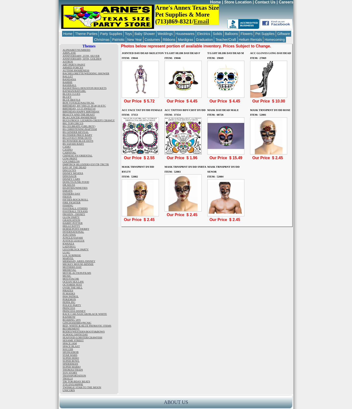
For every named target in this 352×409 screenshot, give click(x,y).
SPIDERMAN (70, 363)
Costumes (152, 40)
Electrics (203, 34)
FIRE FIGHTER (71, 202)
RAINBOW (69, 316)
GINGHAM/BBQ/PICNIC (77, 322)
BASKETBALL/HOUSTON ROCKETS (85, 88)
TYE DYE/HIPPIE (73, 384)
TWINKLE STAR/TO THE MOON (82, 387)
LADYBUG (69, 246)
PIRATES (68, 290)
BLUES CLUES (71, 93)
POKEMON (69, 299)
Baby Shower (144, 34)
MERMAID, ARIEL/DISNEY (79, 261)
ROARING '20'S (72, 319)
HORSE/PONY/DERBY (76, 228)
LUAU (66, 252)
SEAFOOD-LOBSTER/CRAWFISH (82, 337)
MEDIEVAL (69, 269)
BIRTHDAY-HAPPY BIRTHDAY (81, 111)
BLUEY (67, 96)
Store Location (238, 2)
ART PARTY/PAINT (74, 64)
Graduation (204, 40)
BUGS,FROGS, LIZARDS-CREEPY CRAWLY (89, 120)
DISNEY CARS (71, 178)
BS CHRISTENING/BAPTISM (80, 129)
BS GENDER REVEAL (76, 132)
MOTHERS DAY (72, 266)
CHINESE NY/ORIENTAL (77, 155)
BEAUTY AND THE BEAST (79, 114)
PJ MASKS (69, 293)
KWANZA (68, 243)
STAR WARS (70, 355)
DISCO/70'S (69, 170)
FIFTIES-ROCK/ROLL (75, 199)
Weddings (165, 34)
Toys (128, 34)
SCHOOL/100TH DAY (75, 334)
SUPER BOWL (71, 360)
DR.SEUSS (69, 184)
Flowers (247, 34)
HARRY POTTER (73, 222)
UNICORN (69, 390)
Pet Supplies (265, 34)
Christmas (102, 40)
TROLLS (68, 378)
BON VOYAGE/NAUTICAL (78, 102)
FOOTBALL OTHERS (75, 208)
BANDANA (69, 79)
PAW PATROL (71, 296)
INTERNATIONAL (73, 231)
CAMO (67, 146)
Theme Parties (86, 34)
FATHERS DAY (71, 193)
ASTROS (68, 61)
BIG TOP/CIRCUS (73, 123)
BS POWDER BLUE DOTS (78, 140)
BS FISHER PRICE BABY (77, 134)
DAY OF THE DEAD (74, 167)
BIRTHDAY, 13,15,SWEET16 (79, 108)
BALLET (68, 76)
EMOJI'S (68, 190)
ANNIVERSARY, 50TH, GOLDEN (82, 58)
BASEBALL (70, 85)
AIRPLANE (69, 52)
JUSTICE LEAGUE (74, 240)
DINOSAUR (70, 176)
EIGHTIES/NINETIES (75, 187)
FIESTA (67, 196)
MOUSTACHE (71, 278)
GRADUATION (71, 220)
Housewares (185, 34)
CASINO (68, 149)
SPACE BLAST (71, 346)
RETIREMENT (71, 328)
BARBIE (67, 82)
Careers (286, 2)
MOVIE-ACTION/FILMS (77, 272)
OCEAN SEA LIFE (73, 281)
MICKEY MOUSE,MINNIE (78, 264)
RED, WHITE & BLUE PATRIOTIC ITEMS (87, 325)
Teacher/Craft (225, 40)
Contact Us (265, 2)
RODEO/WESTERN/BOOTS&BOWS (84, 331)
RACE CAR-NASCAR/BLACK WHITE (85, 313)
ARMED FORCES (73, 67)
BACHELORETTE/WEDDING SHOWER (86, 73)
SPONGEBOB (70, 352)
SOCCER (68, 349)
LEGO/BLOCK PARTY (76, 249)
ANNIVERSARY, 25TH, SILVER (81, 55)
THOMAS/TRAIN (73, 369)
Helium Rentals (250, 40)
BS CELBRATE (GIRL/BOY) (79, 126)
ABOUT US (176, 402)
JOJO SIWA (69, 234)
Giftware (283, 34)
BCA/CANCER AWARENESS (79, 117)
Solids (217, 34)
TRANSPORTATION (74, 375)
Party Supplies (111, 34)
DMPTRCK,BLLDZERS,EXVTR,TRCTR (86, 164)
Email (201, 21)
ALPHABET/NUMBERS (76, 49)
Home (215, 2)
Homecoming (274, 40)
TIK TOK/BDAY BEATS (76, 381)
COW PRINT (70, 158)
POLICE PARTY (72, 305)
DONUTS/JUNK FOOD (76, 181)
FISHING (68, 205)
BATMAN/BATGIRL (74, 90)
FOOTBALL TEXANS (75, 211)
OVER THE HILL (73, 287)
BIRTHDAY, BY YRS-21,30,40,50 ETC (84, 105)
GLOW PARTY (71, 217)
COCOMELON (71, 161)
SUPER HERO (71, 357)
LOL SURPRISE (72, 255)
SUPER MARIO (72, 366)
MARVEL (68, 258)
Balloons (231, 34)
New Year (134, 40)
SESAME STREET (73, 340)
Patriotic (118, 40)
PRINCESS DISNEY (74, 311)
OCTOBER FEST (72, 284)
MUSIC (67, 275)
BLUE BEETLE (71, 99)
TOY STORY (70, 372)
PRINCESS (69, 308)
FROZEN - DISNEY (74, 214)
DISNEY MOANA (73, 173)
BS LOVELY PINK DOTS (77, 137)
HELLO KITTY (71, 225)
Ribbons (169, 40)
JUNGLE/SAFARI (73, 237)
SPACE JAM (70, 343)
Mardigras (185, 40)
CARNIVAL (69, 152)
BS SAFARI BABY (73, 143)
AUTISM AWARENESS (76, 70)
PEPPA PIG (69, 302)
